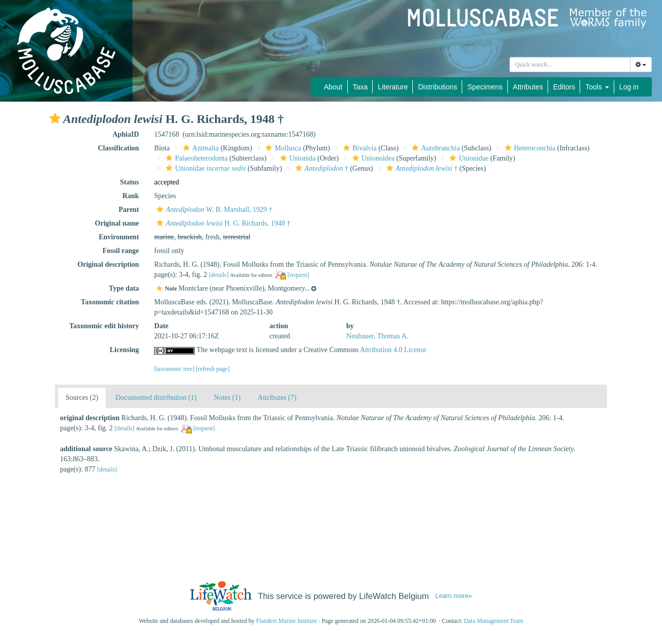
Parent (128, 209)
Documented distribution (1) (155, 397)
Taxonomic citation (110, 302)
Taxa (360, 87)
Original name (117, 223)
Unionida (297, 158)
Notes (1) (227, 397)
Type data (124, 288)
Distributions (437, 87)
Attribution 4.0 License (393, 350)
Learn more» (453, 596)
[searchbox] (571, 64)
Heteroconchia (529, 148)
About (333, 87)
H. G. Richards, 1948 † (222, 223)
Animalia (199, 148)
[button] (55, 118)
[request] (298, 274)
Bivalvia (358, 148)
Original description (108, 264)
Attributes (528, 87)
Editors (564, 87)
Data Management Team (493, 620)
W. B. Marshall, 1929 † (213, 209)
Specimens (484, 87)
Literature (393, 87)
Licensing (124, 350)
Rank (131, 196)
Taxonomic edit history (104, 326)
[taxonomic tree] (174, 368)
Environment (119, 237)
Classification (118, 148)
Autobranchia (434, 148)
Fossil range (120, 251)
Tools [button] (597, 87)
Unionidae (467, 158)
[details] (219, 274)
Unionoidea (372, 158)
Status (129, 182)
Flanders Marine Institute (286, 620)
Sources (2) (82, 397)
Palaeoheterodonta (195, 158)
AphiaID (125, 134)
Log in (629, 87)
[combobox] (569, 64)
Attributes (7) (277, 397)
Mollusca (282, 148)
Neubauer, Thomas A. (377, 336)
